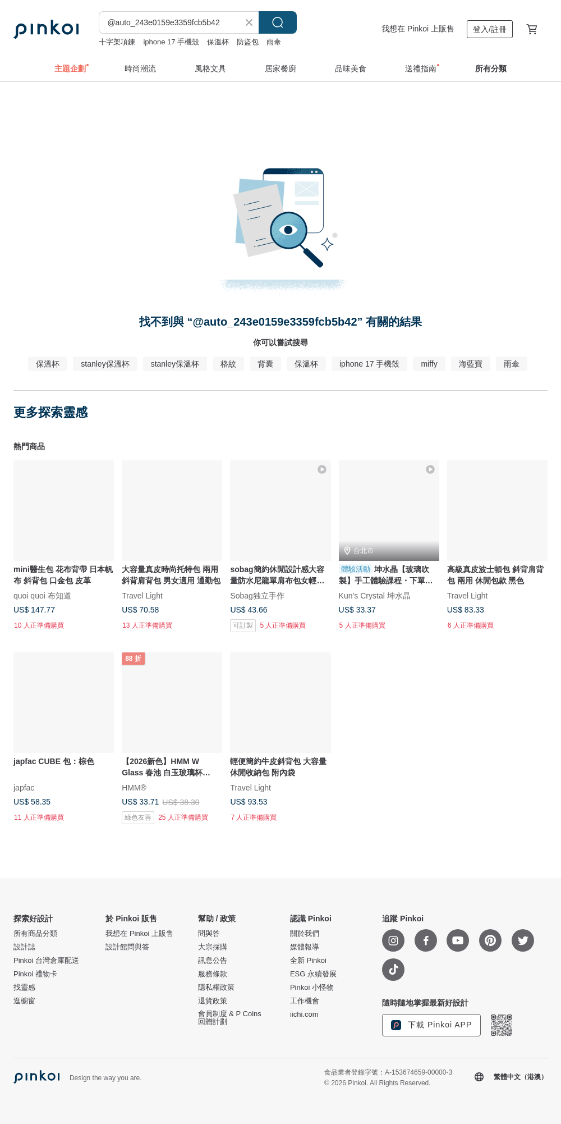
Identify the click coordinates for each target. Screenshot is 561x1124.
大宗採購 (212, 947)
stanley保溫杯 (105, 363)
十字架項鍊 (117, 42)
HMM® (134, 787)
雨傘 (273, 42)
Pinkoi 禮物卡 (35, 974)
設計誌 (24, 947)
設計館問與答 (127, 947)
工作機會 (304, 1001)
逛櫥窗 (24, 1001)
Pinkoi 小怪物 (312, 988)
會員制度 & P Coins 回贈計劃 (229, 1018)
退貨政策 (212, 1001)
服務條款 (212, 974)
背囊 (265, 363)
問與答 (209, 934)
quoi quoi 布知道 (42, 595)
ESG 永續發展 (313, 974)
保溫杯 (218, 42)
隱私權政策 (216, 988)
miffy (429, 363)
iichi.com (304, 1014)
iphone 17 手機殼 (171, 42)
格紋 (228, 363)
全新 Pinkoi (308, 961)
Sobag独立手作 (257, 595)
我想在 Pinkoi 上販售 (417, 28)
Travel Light (142, 595)
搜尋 (277, 22)
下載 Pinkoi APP (431, 1025)
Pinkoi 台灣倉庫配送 (46, 961)
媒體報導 (304, 947)
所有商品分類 (35, 934)
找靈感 (24, 988)
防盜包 (248, 42)
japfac (23, 787)
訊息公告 (212, 961)
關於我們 (304, 934)
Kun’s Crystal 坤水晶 (375, 595)
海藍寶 (470, 363)
